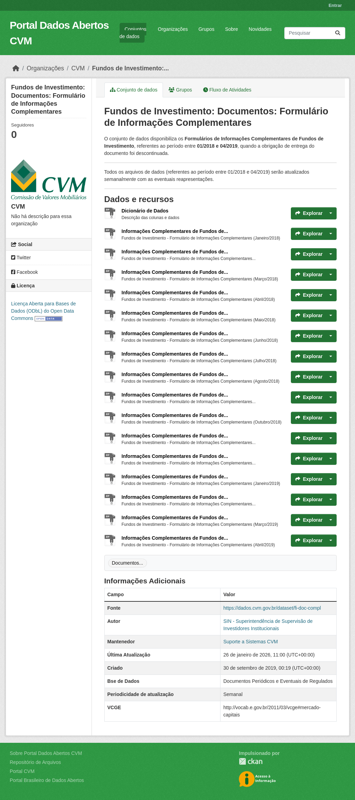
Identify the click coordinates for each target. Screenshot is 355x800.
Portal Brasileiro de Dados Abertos (47, 780)
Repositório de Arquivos (35, 762)
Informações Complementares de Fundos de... (175, 231)
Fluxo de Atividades (227, 90)
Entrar (335, 5)
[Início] (15, 68)
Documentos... (127, 563)
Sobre (231, 29)
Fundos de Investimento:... (130, 68)
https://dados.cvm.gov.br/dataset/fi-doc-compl (272, 608)
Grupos (206, 29)
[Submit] (338, 33)
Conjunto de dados (133, 90)
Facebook (24, 272)
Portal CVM (22, 771)
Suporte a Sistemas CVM (250, 641)
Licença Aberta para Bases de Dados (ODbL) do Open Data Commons (43, 311)
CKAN (250, 761)
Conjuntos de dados (133, 32)
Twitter (21, 257)
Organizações (173, 29)
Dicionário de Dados (145, 211)
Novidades (260, 29)
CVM (78, 68)
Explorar (309, 213)
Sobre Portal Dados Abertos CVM (46, 753)
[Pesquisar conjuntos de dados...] (314, 33)
